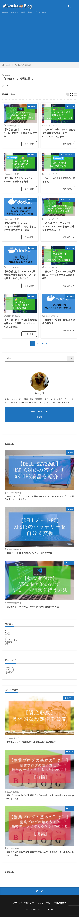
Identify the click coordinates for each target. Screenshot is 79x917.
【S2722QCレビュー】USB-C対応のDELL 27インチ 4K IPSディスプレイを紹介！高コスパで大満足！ (39, 498)
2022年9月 (9, 673)
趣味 (30, 12)
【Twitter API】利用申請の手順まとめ (58, 180)
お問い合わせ (59, 902)
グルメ (7, 636)
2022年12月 (10, 667)
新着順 (5, 94)
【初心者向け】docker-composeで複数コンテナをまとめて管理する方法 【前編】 (20, 226)
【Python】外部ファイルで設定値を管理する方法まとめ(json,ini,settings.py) (58, 133)
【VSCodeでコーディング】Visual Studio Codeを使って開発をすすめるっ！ (58, 226)
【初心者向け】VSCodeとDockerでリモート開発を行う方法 (20, 133)
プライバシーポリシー (23, 902)
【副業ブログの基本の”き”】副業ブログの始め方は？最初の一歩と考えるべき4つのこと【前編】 (39, 797)
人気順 (12, 94)
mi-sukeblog (47, 909)
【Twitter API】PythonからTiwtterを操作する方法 (18, 180)
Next (43, 344)
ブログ (7, 638)
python (71, 106)
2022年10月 (10, 671)
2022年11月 (10, 669)
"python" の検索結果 (23, 65)
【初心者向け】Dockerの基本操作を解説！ (58, 321)
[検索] (70, 358)
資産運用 (14, 12)
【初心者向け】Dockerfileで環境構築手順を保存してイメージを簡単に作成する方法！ (20, 275)
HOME (7, 65)
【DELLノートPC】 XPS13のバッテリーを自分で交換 (28, 553)
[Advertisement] (39, 37)
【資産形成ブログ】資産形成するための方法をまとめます (30, 742)
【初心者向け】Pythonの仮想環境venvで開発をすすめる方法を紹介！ (58, 275)
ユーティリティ (68, 155)
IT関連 (5, 12)
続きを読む (29, 144)
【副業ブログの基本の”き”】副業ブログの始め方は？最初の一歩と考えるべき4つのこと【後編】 (39, 853)
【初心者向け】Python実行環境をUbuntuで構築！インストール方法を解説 (20, 323)
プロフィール (40, 12)
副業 (23, 12)
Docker (33, 106)
